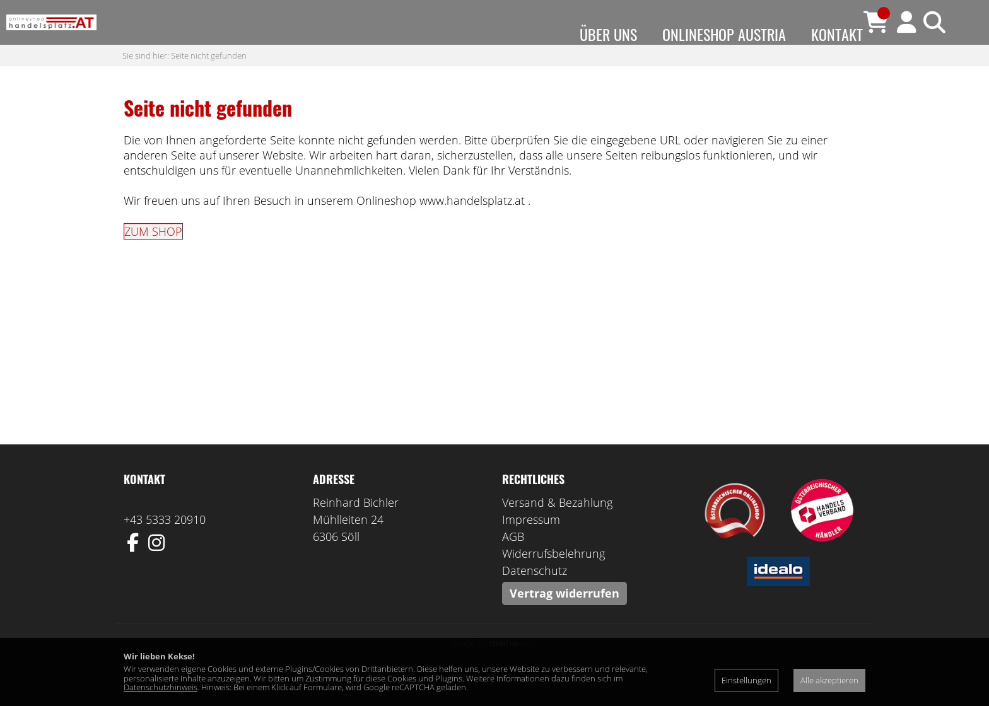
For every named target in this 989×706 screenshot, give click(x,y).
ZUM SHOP (153, 256)
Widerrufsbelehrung (553, 578)
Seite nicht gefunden (209, 80)
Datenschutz (534, 595)
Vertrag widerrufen (564, 618)
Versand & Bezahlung (557, 527)
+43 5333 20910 (165, 544)
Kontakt (837, 34)
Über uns (608, 34)
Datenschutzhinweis (160, 687)
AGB (513, 561)
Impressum (531, 544)
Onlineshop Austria (724, 34)
